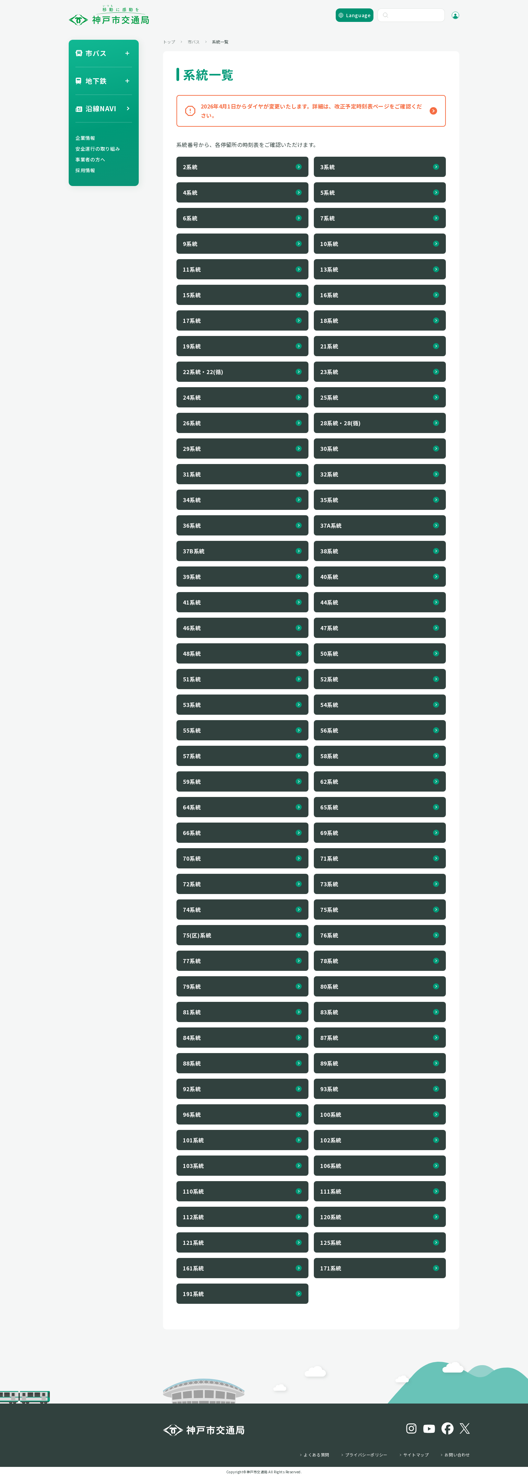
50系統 (329, 653)
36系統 (192, 525)
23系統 (329, 372)
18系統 (329, 320)
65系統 (329, 807)
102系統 (330, 1140)
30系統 (329, 448)
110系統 (193, 1191)
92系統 (192, 1089)
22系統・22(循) (203, 372)
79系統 (192, 986)
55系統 (192, 730)
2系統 (190, 167)
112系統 (193, 1217)
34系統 (192, 500)
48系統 (192, 653)
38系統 (329, 551)
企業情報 (85, 137)
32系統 (329, 474)
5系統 (327, 192)
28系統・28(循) (340, 423)
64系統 (192, 807)
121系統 (193, 1242)
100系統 (330, 1114)
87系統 (329, 1038)
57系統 (192, 756)
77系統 (192, 961)
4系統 (190, 192)
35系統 (329, 500)
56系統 (329, 730)
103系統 (193, 1166)
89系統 (329, 1063)
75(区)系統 (197, 935)
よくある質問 (316, 1455)
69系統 (329, 833)
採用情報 (85, 170)
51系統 (192, 679)
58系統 (329, 756)
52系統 (329, 679)
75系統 (329, 909)
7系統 (327, 218)
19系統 (192, 346)
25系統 (329, 397)
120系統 (330, 1217)
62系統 (329, 781)
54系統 (329, 705)
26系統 (192, 423)
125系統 (330, 1242)
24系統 (192, 397)
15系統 (192, 295)
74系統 (192, 909)
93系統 (329, 1089)
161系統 (193, 1268)
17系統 (192, 320)
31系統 (192, 474)
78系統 (329, 961)
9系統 (190, 244)
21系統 (329, 346)
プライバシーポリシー (366, 1455)
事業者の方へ (90, 159)
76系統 (329, 935)
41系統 (192, 602)
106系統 (330, 1166)
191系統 (193, 1294)
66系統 (192, 833)
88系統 (192, 1063)
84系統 (192, 1038)
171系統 (330, 1268)
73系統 (329, 884)
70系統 (192, 858)
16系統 (329, 295)
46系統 (192, 628)
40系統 (329, 577)
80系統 (329, 986)
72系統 (192, 884)
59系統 (192, 781)
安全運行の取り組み (97, 148)
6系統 (190, 218)
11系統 (192, 269)
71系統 (329, 858)
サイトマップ (416, 1455)
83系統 (329, 1012)
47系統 (329, 628)
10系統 (329, 244)
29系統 (192, 448)
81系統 (192, 1012)
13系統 (329, 269)
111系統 (330, 1191)
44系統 (329, 602)
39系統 (192, 577)
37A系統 (331, 525)
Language (358, 15)
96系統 (192, 1114)
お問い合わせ (457, 1455)
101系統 (193, 1140)
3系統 (327, 167)
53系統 (192, 705)
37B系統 (194, 551)
